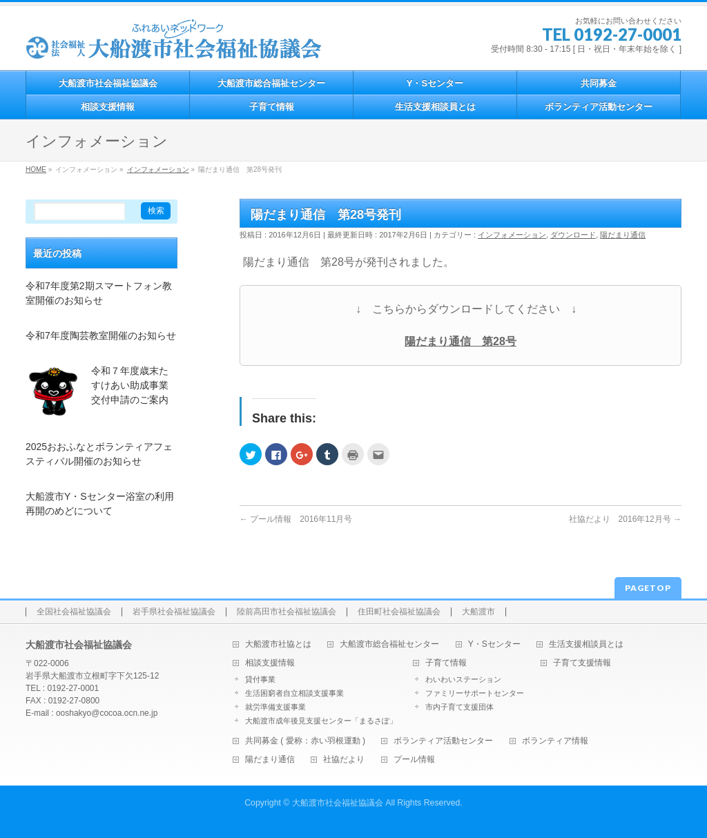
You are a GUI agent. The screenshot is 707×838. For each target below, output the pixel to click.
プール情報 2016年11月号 (296, 519)
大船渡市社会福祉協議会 (337, 803)
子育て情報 (446, 663)
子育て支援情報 (582, 663)
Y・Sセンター (494, 644)
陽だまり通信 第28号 (460, 341)
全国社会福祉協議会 (74, 611)
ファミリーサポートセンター (474, 693)
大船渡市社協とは (278, 644)
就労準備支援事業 (275, 707)
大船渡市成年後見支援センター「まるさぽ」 (321, 721)
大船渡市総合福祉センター (389, 644)
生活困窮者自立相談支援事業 (294, 693)
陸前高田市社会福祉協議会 (286, 611)
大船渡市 (478, 611)
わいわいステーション (463, 679)
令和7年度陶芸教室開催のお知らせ (101, 335)
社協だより (344, 759)
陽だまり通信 (623, 235)
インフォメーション (512, 235)
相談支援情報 (270, 663)
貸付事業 (260, 679)
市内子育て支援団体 (459, 707)
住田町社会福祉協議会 (399, 611)
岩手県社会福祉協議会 (174, 611)
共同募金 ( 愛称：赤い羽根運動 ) (305, 741)
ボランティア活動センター (443, 741)
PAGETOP (648, 588)
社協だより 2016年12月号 (625, 519)
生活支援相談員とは (586, 644)
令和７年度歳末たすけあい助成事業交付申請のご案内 (129, 385)
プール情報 (414, 759)
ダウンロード (573, 235)
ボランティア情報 (555, 741)
